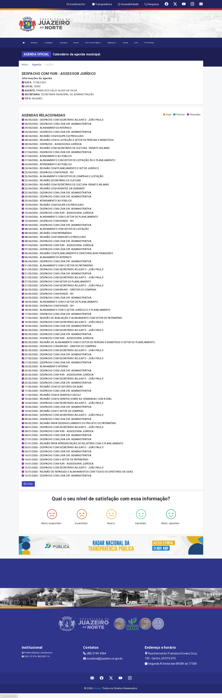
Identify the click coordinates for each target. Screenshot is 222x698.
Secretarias (63, 43)
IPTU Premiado (149, 43)
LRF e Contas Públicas (93, 43)
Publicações (112, 43)
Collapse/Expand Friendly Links (9, 696)
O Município (49, 43)
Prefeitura (34, 43)
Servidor (125, 43)
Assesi (97, 688)
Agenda (36, 64)
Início (25, 64)
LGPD (136, 43)
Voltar (28, 484)
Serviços (76, 43)
